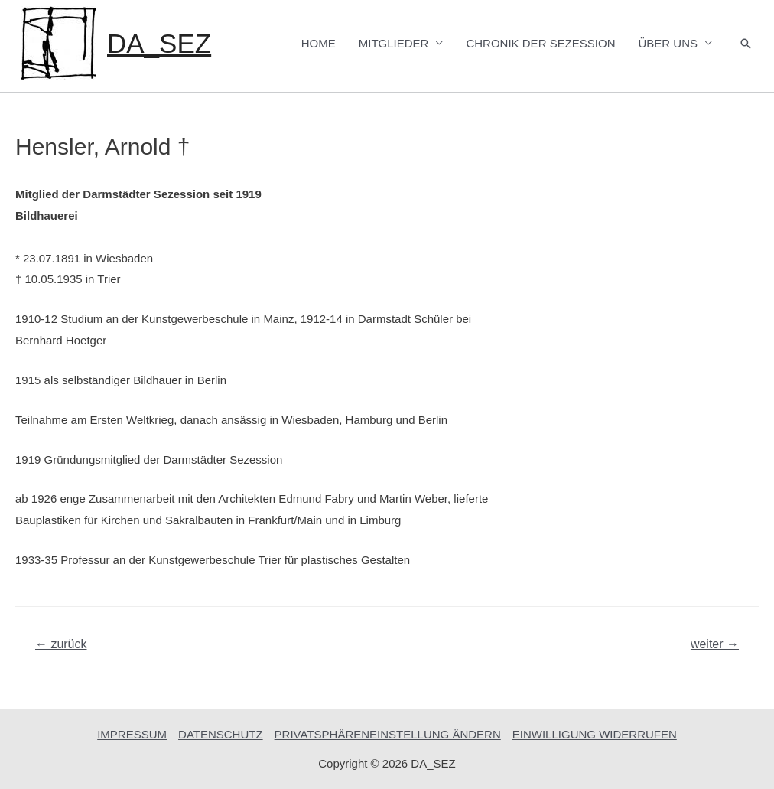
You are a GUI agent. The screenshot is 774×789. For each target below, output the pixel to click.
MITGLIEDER (394, 43)
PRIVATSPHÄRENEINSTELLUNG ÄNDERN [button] (388, 734)
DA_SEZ (159, 43)
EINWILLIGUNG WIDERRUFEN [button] (594, 734)
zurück (61, 643)
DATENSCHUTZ (220, 734)
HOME (318, 43)
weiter (715, 643)
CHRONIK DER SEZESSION (540, 43)
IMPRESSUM (132, 734)
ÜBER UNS (668, 43)
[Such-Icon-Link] (746, 44)
